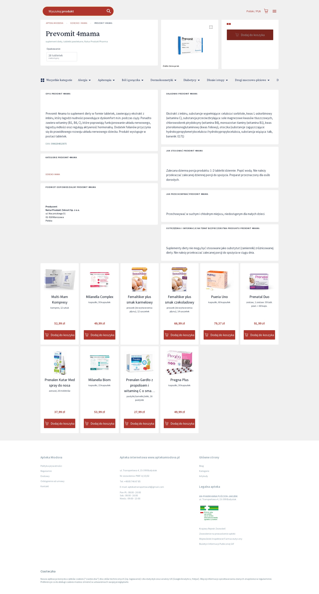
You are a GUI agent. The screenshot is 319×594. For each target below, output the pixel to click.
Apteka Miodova (54, 23)
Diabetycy (192, 80)
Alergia (85, 80)
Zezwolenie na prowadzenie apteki (217, 533)
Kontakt (44, 486)
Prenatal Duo (259, 296)
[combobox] (135, 11)
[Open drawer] (274, 11)
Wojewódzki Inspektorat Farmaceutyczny (220, 538)
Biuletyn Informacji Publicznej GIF (216, 543)
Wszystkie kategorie (57, 80)
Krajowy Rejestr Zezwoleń (212, 528)
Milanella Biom (99, 379)
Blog (201, 465)
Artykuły (203, 476)
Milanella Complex (99, 296)
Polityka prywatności (51, 465)
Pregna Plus (179, 379)
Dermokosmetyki (164, 80)
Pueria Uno (219, 296)
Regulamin (46, 470)
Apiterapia (107, 80)
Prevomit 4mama (103, 23)
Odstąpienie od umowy (52, 481)
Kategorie (204, 470)
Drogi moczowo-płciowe (253, 80)
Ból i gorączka (133, 80)
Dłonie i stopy (218, 80)
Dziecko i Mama (79, 23)
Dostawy (45, 476)
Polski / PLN (253, 11)
